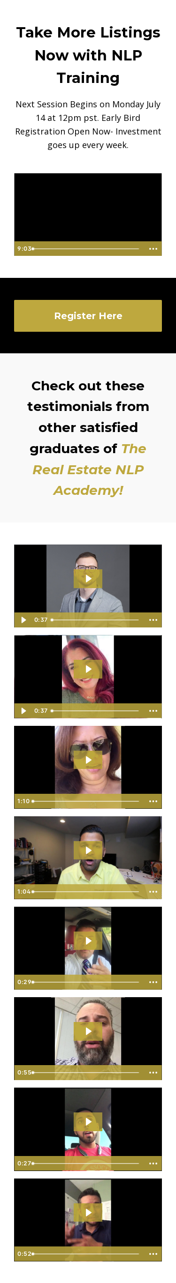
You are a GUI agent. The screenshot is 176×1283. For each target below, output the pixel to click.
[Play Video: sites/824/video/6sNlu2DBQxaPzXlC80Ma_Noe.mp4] (88, 1212)
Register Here (88, 315)
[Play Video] (23, 619)
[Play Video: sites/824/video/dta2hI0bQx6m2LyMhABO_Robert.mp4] (88, 1031)
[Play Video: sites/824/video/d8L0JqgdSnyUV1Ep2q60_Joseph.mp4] (88, 941)
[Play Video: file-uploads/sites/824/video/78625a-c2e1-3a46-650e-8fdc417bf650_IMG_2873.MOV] (88, 578)
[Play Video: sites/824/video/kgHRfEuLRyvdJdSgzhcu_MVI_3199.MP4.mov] (88, 850)
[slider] (86, 248)
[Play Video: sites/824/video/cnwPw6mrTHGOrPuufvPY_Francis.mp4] (88, 760)
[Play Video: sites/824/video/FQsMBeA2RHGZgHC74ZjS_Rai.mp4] (88, 1121)
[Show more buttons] (153, 248)
